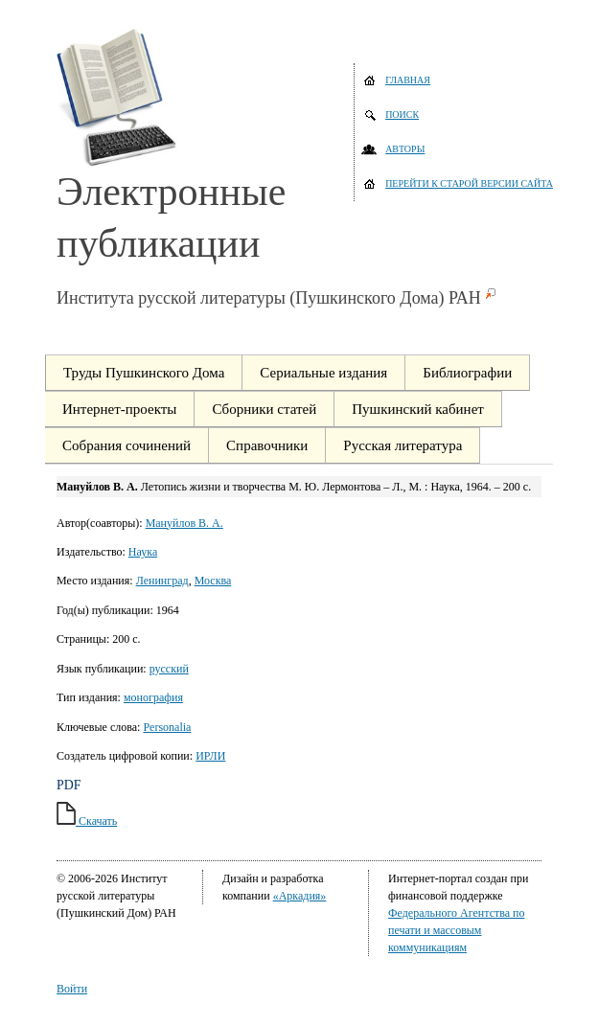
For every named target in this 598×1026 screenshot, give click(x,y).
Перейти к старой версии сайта (469, 183)
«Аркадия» (300, 895)
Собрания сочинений (126, 445)
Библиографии (467, 372)
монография (153, 697)
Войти (72, 988)
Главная (407, 80)
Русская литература (402, 445)
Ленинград (162, 580)
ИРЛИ (210, 756)
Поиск (402, 114)
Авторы (405, 149)
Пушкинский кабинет (418, 409)
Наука (142, 552)
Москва (213, 580)
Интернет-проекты (119, 409)
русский (169, 668)
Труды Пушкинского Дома (143, 372)
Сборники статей (264, 409)
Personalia (167, 727)
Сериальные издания (323, 372)
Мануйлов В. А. (184, 523)
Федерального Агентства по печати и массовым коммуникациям (456, 930)
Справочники (267, 445)
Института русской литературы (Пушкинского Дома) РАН (269, 298)
